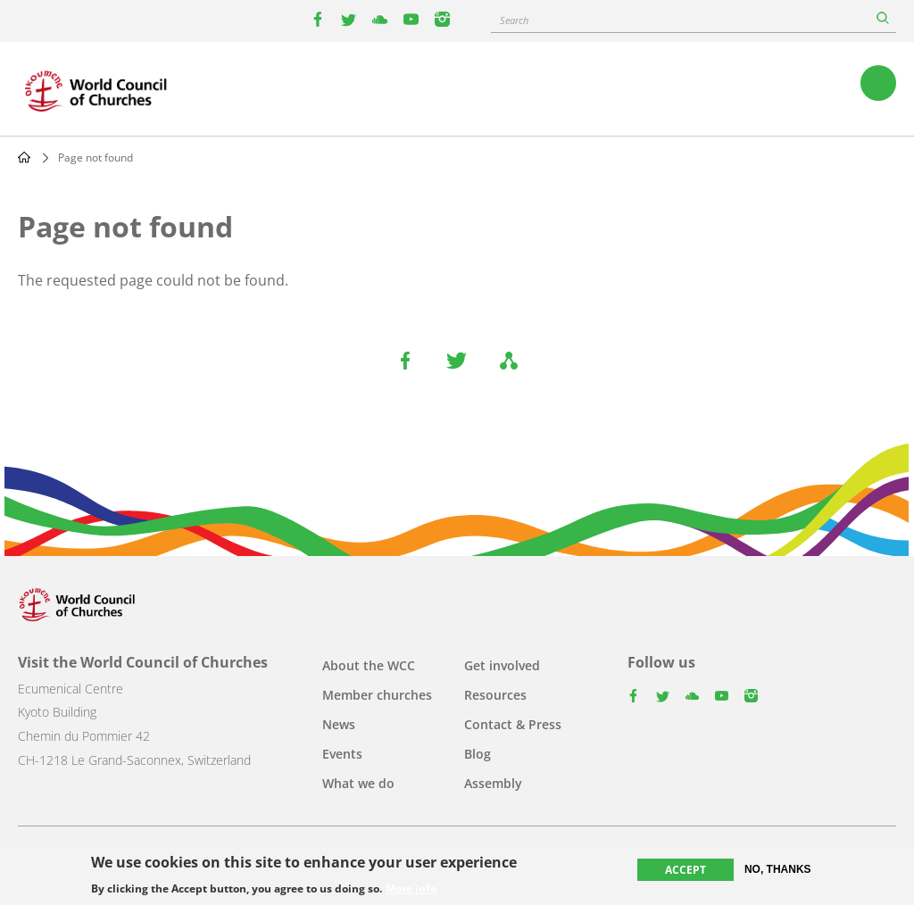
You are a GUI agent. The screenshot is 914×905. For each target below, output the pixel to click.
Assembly (493, 783)
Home (24, 157)
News (338, 724)
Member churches (377, 694)
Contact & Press (512, 724)
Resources (495, 694)
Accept (685, 869)
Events (342, 753)
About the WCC (368, 665)
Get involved (502, 665)
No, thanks (777, 869)
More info (411, 889)
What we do (358, 783)
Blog (477, 753)
